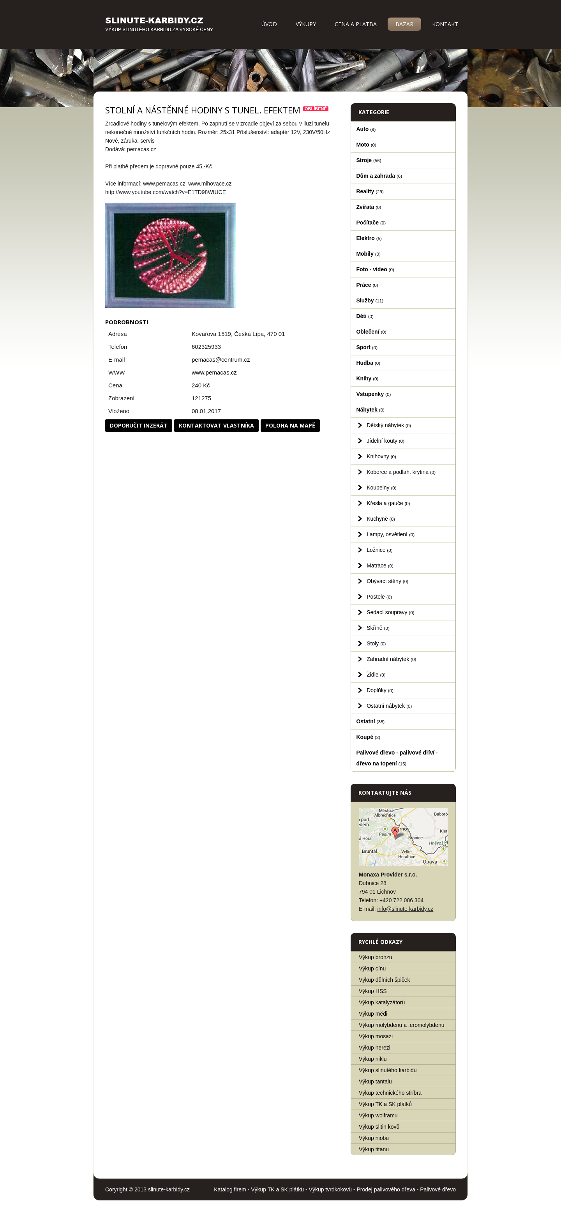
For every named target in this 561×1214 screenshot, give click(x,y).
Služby (369, 300)
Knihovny (381, 456)
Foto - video (375, 269)
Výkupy (306, 24)
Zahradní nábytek (391, 659)
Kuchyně (381, 519)
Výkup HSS (373, 991)
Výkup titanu (374, 1149)
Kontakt (445, 24)
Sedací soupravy (390, 612)
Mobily (368, 254)
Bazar (404, 24)
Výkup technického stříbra (390, 1093)
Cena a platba (356, 24)
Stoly (376, 643)
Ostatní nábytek (389, 706)
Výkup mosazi (376, 1036)
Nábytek (370, 409)
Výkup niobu (374, 1138)
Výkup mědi (373, 1014)
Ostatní (370, 721)
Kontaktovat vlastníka (216, 425)
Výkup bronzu (375, 957)
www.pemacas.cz (214, 372)
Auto (366, 129)
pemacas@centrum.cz (221, 359)
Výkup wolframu (378, 1115)
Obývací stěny (387, 581)
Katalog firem (230, 1189)
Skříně (378, 628)
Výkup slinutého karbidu (388, 1070)
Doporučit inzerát (139, 425)
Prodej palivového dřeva (386, 1189)
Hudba (368, 363)
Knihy (367, 378)
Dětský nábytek (389, 425)
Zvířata (368, 207)
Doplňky (380, 690)
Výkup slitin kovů (379, 1127)
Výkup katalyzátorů (382, 1002)
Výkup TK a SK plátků (385, 1104)
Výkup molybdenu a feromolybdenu (401, 1025)
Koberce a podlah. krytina (401, 472)
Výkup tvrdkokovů (330, 1189)
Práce (367, 285)
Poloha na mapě (290, 425)
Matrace (380, 565)
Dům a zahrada (379, 176)
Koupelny (382, 487)
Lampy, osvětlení (391, 534)
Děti (365, 316)
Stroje (368, 160)
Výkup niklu (373, 1059)
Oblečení (371, 332)
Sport (367, 347)
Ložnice (379, 550)
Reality (370, 191)
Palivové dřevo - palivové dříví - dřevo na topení (397, 758)
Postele (379, 597)
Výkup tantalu (375, 1081)
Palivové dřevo (438, 1189)
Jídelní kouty (385, 441)
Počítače (371, 222)
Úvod (269, 24)
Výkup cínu (372, 968)
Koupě (368, 737)
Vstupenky (373, 394)
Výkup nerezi (374, 1047)
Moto (366, 144)
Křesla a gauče (388, 503)
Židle (376, 674)
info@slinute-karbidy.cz (405, 909)
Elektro (369, 238)
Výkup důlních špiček (384, 980)
